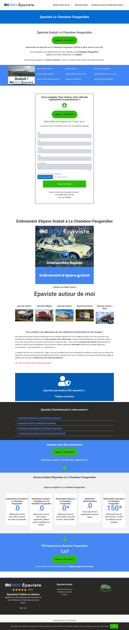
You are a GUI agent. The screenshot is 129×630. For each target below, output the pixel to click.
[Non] (126, 626)
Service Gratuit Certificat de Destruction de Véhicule (42, 433)
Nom (39, 140)
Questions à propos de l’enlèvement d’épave (107, 5)
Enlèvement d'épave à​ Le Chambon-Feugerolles (40, 418)
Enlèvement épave (81, 5)
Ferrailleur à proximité (64, 592)
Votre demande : (42, 163)
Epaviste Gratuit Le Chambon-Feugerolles (37, 423)
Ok (114, 626)
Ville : (39, 133)
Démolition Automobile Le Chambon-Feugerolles (40, 428)
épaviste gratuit (93, 355)
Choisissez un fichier (45, 177)
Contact (64, 595)
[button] (71, 5)
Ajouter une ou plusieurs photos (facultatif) (49, 174)
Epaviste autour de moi (62, 5)
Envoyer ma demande (64, 184)
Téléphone (40, 148)
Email (39, 155)
